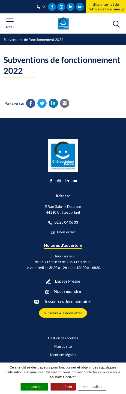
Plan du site (63, 346)
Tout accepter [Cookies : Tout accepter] (34, 387)
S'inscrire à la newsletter (63, 313)
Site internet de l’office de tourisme (106, 6)
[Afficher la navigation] (9, 23)
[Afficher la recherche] (116, 23)
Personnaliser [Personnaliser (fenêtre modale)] (92, 387)
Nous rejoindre (67, 291)
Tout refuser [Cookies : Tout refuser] (63, 387)
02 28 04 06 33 (63, 222)
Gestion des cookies (63, 338)
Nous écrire (63, 232)
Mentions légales (63, 355)
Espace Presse (67, 281)
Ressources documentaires (67, 301)
